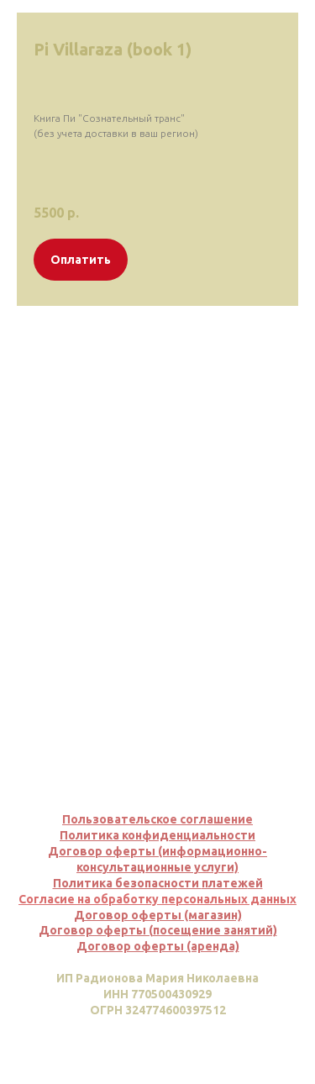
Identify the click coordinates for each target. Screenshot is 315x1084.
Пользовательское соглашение (157, 819)
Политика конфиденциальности (157, 835)
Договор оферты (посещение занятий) (158, 930)
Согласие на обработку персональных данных (157, 899)
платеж (225, 883)
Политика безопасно (115, 883)
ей (255, 883)
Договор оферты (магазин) (158, 915)
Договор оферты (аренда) (157, 946)
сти (190, 883)
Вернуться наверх (157, 1044)
